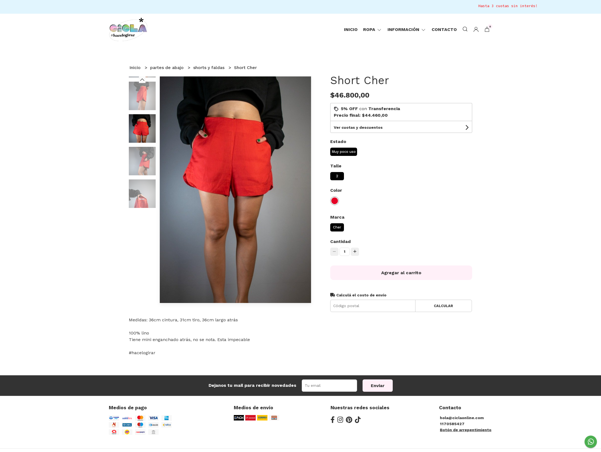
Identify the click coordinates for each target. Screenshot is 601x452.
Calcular (443, 306)
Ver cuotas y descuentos (358, 127)
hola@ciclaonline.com (462, 418)
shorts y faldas (209, 67)
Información (407, 29)
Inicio (351, 29)
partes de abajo (167, 67)
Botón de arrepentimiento (465, 430)
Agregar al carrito (401, 272)
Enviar (377, 385)
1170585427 (452, 424)
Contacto (444, 29)
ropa (372, 29)
